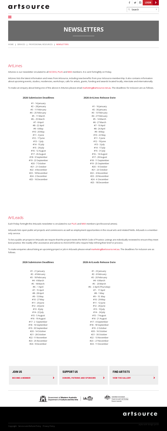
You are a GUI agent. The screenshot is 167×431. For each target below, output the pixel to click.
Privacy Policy (49, 426)
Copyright (12, 426)
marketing (87, 87)
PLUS (60, 71)
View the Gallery (122, 378)
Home (11, 44)
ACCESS (53, 71)
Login (148, 2)
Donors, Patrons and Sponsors (79, 378)
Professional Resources (41, 44)
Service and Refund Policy (29, 426)
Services (21, 44)
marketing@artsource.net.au (105, 249)
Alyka (141, 424)
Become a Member (21, 378)
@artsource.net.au (101, 87)
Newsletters (62, 44)
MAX (70, 71)
